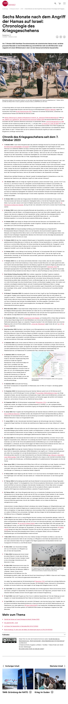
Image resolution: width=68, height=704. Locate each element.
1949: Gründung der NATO (15, 692)
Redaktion (6, 35)
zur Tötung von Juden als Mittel (50, 123)
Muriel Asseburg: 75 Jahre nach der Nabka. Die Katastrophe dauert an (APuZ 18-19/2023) (28, 629)
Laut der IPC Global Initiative (27, 523)
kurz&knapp (5, 8)
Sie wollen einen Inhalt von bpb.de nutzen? (31, 649)
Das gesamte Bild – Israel (11, 623)
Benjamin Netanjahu (50, 109)
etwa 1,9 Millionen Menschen (12, 413)
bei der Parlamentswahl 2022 (24, 111)
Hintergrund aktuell (14, 8)
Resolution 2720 (41, 402)
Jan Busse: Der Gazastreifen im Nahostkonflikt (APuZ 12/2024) (21, 626)
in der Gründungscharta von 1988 (55, 121)
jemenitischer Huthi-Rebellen (32, 318)
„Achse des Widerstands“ (38, 324)
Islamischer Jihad (52, 267)
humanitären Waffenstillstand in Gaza (47, 393)
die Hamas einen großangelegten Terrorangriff (16, 146)
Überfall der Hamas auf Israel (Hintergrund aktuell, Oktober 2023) (21, 619)
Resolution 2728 (40, 581)
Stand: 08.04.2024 (31, 605)
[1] (36, 605)
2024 (22, 8)
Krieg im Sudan (42, 692)
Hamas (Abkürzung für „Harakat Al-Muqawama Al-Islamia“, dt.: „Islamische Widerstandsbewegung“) (31, 117)
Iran (59, 324)
